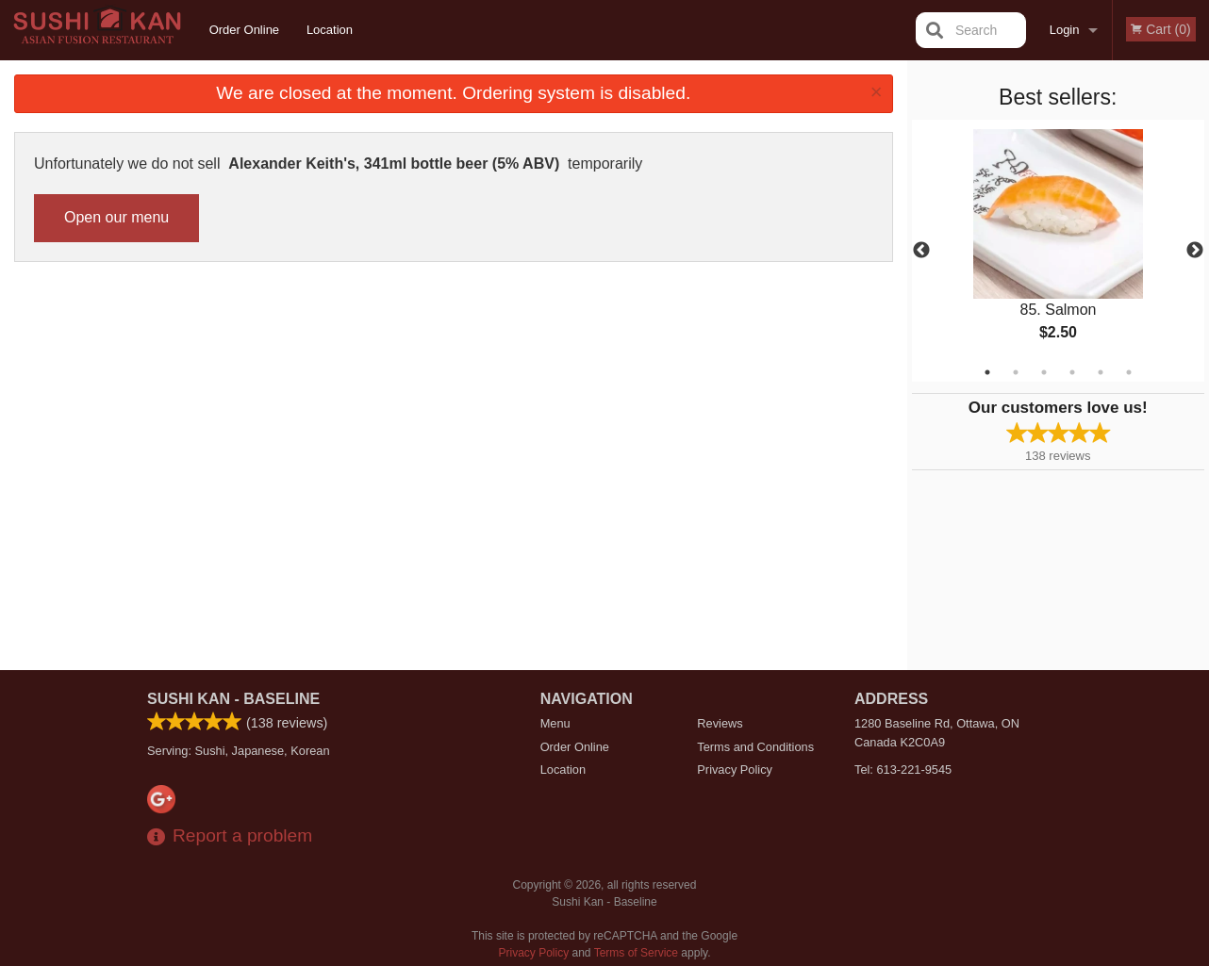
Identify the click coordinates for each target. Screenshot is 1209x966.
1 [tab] (987, 372)
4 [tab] (1072, 372)
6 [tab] (1128, 372)
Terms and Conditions (755, 747)
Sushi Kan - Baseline (233, 699)
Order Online (244, 30)
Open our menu (116, 217)
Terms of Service (636, 952)
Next (1194, 250)
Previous (921, 250)
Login (1065, 30)
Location (329, 30)
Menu (555, 723)
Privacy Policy (734, 769)
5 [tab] (1100, 372)
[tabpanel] (1059, 250)
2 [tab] (1015, 372)
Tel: (903, 769)
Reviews (719, 723)
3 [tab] (1044, 372)
